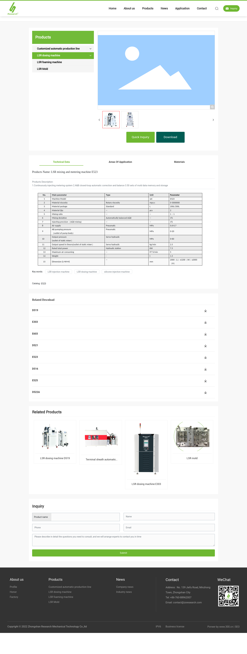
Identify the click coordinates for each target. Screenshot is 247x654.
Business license (175, 626)
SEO (237, 626)
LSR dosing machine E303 (146, 484)
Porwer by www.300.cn (220, 626)
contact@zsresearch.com (187, 602)
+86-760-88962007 (180, 597)
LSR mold (192, 458)
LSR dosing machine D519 (55, 458)
